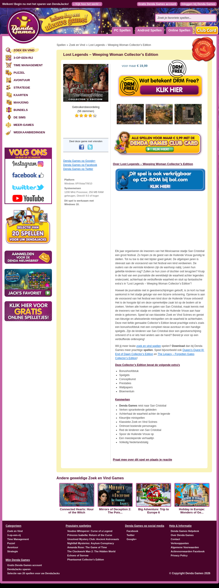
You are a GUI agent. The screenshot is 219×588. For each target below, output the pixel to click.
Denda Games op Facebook (80, 165)
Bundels (21, 110)
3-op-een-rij (23, 57)
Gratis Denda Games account (157, 4)
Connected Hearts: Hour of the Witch (77, 511)
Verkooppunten (180, 543)
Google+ (132, 539)
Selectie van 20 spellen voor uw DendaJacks (33, 573)
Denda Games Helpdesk (185, 531)
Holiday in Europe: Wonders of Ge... (192, 511)
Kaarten (21, 95)
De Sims (20, 117)
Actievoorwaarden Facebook (188, 551)
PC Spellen (122, 30)
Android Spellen (149, 30)
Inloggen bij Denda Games (198, 4)
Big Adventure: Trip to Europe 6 (153, 511)
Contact (175, 539)
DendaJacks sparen (18, 569)
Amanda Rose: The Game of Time (87, 547)
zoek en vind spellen (148, 346)
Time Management (28, 65)
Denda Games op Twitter (78, 169)
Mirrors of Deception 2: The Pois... (115, 511)
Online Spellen (179, 30)
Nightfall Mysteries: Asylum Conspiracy (90, 543)
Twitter (131, 535)
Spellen (61, 45)
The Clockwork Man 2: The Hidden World (91, 551)
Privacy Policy (179, 555)
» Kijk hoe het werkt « (87, 4)
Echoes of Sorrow (78, 555)
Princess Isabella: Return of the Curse (89, 535)
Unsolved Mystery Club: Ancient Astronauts (93, 539)
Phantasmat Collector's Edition (85, 559)
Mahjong (21, 102)
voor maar (134, 66)
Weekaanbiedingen (29, 132)
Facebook (132, 531)
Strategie (22, 87)
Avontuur (22, 80)
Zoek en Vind (24, 50)
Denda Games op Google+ (79, 160)
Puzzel (19, 72)
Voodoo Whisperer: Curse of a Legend (89, 531)
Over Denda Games (182, 535)
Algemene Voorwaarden (185, 547)
